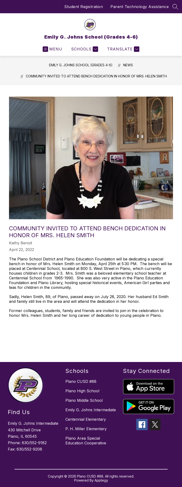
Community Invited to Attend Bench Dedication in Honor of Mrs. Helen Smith (96, 76)
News (128, 65)
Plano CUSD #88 (80, 381)
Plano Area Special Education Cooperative (85, 440)
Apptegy (101, 480)
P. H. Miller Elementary (86, 428)
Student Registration (83, 6)
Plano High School (82, 391)
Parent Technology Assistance (139, 6)
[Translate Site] (122, 49)
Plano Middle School (84, 400)
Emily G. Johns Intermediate (90, 409)
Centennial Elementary (85, 419)
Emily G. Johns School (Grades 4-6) (81, 65)
